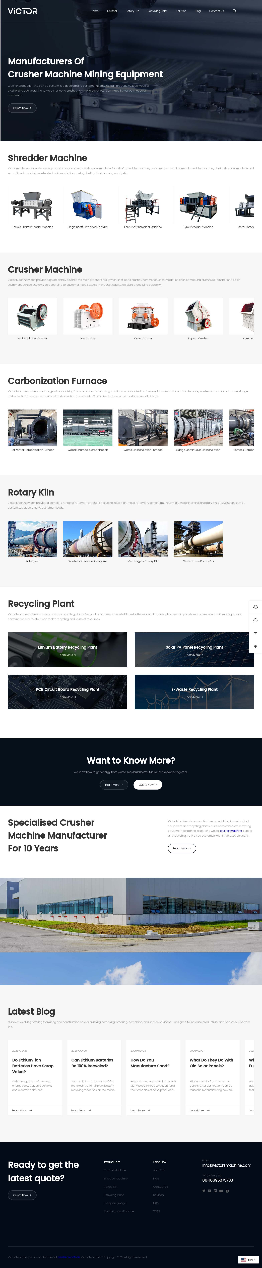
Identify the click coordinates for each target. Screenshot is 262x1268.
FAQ (155, 1203)
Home (95, 11)
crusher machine (231, 831)
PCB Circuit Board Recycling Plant (67, 689)
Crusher (112, 11)
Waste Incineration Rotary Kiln (88, 561)
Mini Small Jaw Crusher (32, 338)
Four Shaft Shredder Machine (143, 227)
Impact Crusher (198, 338)
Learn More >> (67, 655)
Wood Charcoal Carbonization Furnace (88, 451)
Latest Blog (31, 1012)
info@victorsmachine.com (226, 1165)
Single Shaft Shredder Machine (88, 227)
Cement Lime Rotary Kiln (198, 561)
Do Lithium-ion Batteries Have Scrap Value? (32, 1066)
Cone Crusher (143, 338)
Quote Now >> (22, 108)
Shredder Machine (47, 158)
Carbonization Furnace (57, 381)
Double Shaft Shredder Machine (32, 227)
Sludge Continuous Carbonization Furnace (198, 451)
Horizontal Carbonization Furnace (32, 450)
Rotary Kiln (132, 11)
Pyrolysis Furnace (115, 1203)
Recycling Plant (157, 11)
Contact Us (216, 11)
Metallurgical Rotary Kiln (143, 561)
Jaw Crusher (88, 338)
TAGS (156, 1211)
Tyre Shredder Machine (198, 227)
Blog (198, 11)
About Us (159, 1170)
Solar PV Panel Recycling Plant (194, 647)
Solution (181, 11)
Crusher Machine (45, 270)
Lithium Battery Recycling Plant (67, 647)
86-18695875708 (217, 1180)
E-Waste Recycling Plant (194, 689)
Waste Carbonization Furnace (143, 450)
